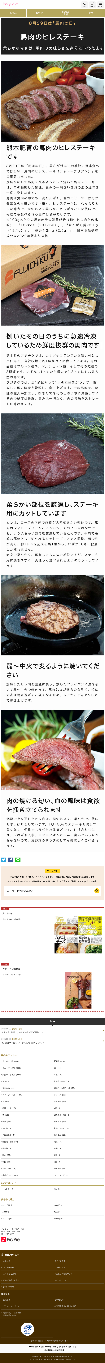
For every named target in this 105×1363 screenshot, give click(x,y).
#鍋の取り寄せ (17, 877)
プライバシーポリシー (12, 1306)
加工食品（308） (9, 1088)
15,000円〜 (58, 1219)
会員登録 (6, 1261)
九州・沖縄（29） (9, 1168)
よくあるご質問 (9, 1274)
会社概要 (6, 1300)
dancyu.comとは (9, 1267)
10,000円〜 (7, 1219)
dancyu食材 (65, 13)
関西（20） (7, 1155)
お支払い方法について (63, 1274)
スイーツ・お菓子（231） (13, 1095)
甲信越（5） (7, 1148)
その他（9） (7, 1128)
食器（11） (7, 1122)
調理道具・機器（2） (62, 1115)
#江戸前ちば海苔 (68, 881)
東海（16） (58, 1148)
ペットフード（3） (61, 1175)
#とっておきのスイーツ (19, 881)
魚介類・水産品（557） (12, 1075)
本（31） (6, 1115)
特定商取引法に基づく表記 (65, 1306)
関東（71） (58, 1142)
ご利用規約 (59, 1300)
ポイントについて (62, 1280)
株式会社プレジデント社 (54, 1350)
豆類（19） (58, 1075)
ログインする (60, 1261)
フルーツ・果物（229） (12, 1068)
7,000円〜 (58, 1212)
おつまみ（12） (60, 1135)
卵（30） (6, 1081)
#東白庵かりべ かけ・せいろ (45, 881)
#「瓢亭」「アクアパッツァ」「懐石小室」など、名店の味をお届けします (60, 877)
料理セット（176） (10, 1108)
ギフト (92, 13)
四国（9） (58, 1162)
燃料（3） (58, 1108)
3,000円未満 (7, 1205)
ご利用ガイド (60, 1267)
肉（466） (58, 1068)
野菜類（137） (60, 1061)
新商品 (13, 13)
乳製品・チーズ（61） (63, 1081)
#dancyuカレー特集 (87, 881)
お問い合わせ (8, 1287)
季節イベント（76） (10, 1175)
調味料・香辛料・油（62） (65, 1088)
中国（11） (7, 1162)
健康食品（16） (60, 1101)
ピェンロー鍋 (7, 1189)
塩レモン (57, 1189)
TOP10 (39, 13)
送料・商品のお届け (11, 1280)
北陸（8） (58, 1155)
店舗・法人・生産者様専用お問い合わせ (12, 1314)
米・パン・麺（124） (11, 1061)
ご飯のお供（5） (9, 1135)
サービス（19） (60, 1122)
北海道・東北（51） (10, 1142)
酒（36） (6, 1101)
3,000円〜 (58, 1205)
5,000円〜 (6, 1212)
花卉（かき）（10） (62, 1128)
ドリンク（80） (60, 1095)
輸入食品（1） (60, 1168)
